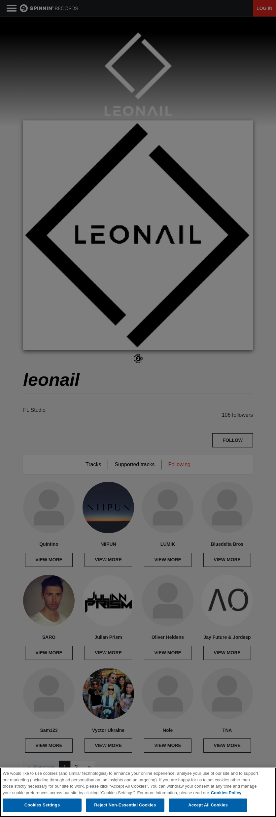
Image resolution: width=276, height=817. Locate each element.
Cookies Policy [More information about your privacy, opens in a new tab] (226, 792)
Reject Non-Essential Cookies (125, 804)
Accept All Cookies (208, 804)
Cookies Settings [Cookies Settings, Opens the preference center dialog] (42, 804)
